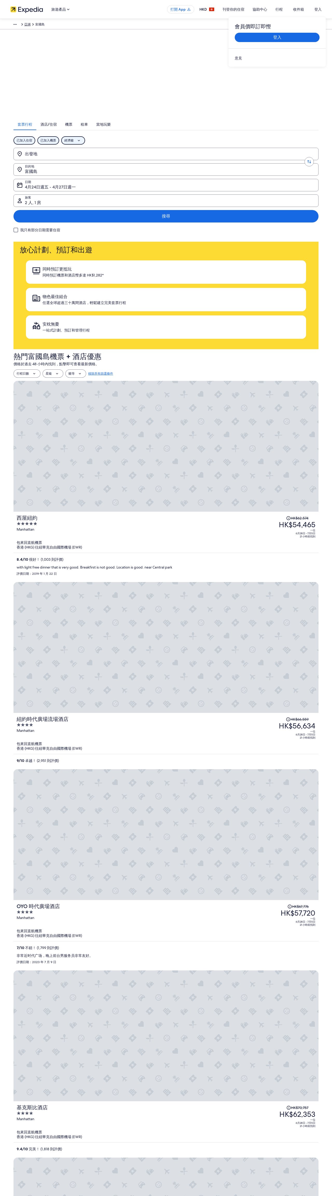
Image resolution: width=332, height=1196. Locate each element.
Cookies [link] (176, 1080)
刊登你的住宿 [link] (19, 1088)
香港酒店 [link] (97, 1080)
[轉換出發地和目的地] (87, 160)
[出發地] (52, 160)
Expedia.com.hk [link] (21, 25)
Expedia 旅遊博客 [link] (103, 1129)
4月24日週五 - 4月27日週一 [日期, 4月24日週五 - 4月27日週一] (194, 162)
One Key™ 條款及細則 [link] (186, 1096)
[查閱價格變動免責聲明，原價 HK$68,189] (267, 505)
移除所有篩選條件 (100, 255)
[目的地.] (122, 160)
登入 (318, 9)
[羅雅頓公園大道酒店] (217, 521)
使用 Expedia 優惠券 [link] (266, 1105)
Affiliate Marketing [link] (23, 1113)
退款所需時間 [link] (261, 1096)
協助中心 (271, 9)
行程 (290, 9)
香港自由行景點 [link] (102, 1071)
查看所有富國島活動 (166, 901)
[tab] (126, 131)
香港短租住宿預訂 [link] (103, 1088)
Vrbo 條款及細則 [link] (183, 1105)
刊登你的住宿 (244, 9)
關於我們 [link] (16, 1071)
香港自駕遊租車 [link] (102, 1113)
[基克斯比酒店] (217, 469)
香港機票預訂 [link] (100, 1105)
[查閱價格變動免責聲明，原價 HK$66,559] (266, 336)
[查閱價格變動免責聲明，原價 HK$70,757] (267, 453)
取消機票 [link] (258, 1080)
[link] (277, 58)
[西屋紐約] (217, 293)
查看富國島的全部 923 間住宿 (166, 679)
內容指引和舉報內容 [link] (185, 1113)
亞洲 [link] (58, 25)
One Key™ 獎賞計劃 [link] (104, 1138)
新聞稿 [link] (15, 1121)
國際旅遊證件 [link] (261, 1113)
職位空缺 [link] (16, 1080)
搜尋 (304, 160)
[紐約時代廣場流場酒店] (217, 352)
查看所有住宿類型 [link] (103, 1121)
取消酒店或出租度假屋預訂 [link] (270, 1088)
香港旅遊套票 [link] (100, 1096)
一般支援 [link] (258, 1071)
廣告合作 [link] (16, 1105)
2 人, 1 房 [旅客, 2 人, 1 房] (263, 162)
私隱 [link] (174, 1071)
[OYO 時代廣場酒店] (217, 411)
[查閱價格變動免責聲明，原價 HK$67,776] (269, 388)
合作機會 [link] (16, 1096)
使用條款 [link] (177, 1088)
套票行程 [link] (44, 25)
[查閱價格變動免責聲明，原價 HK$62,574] (266, 270)
